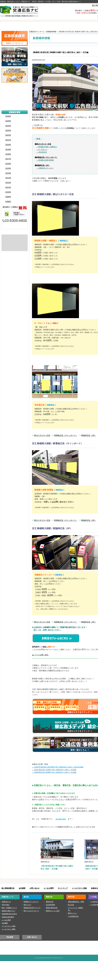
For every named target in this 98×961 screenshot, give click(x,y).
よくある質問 (49, 888)
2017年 (8, 159)
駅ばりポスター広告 (42, 435)
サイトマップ (63, 888)
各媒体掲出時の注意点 (9, 914)
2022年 (8, 135)
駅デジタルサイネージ (31, 911)
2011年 (8, 187)
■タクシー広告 (15, 106)
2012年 (8, 183)
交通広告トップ (7, 897)
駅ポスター (27, 905)
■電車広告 (15, 95)
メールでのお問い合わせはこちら (15, 226)
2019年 (8, 149)
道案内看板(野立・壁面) (76, 902)
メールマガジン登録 (79, 888)
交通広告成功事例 (8, 917)
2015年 (8, 168)
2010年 (8, 192)
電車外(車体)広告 (52, 908)
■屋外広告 (15, 99)
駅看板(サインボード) (31, 902)
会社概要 (22, 888)
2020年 (8, 145)
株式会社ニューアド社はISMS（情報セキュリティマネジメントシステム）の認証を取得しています (14, 247)
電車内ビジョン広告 (53, 911)
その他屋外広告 (73, 916)
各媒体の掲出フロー (8, 911)
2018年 (8, 154)
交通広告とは (14, 237)
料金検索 (9, 937)
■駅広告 (15, 91)
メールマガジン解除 (8, 929)
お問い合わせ (34, 888)
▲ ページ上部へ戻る (40, 655)
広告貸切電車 (50, 905)
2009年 (8, 197)
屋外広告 (75, 25)
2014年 (8, 173)
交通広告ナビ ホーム (37, 32)
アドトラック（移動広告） (75, 909)
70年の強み (5, 905)
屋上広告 (71, 905)
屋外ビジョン (72, 913)
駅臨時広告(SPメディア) (32, 908)
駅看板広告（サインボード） (65, 435)
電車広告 (54, 25)
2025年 (8, 121)
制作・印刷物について (14, 241)
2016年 (8, 164)
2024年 (8, 126)
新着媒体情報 (51, 32)
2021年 (8, 140)
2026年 (8, 116)
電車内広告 (49, 902)
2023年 (8, 130)
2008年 (8, 202)
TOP (12, 25)
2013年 (8, 178)
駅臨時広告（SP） (88, 435)
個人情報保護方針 (8, 888)
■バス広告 (15, 102)
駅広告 (33, 25)
